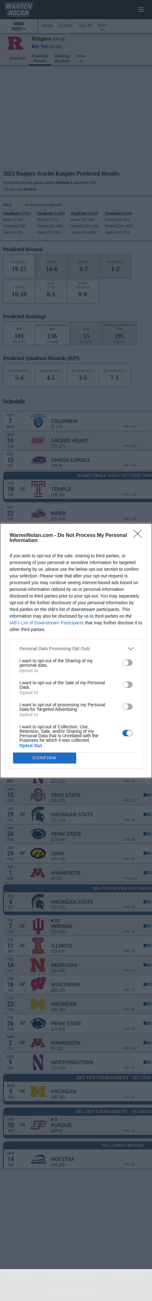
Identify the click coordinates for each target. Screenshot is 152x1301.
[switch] (127, 662)
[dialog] (76, 650)
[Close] (140, 536)
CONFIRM (44, 757)
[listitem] (76, 648)
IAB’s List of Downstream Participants (47, 622)
